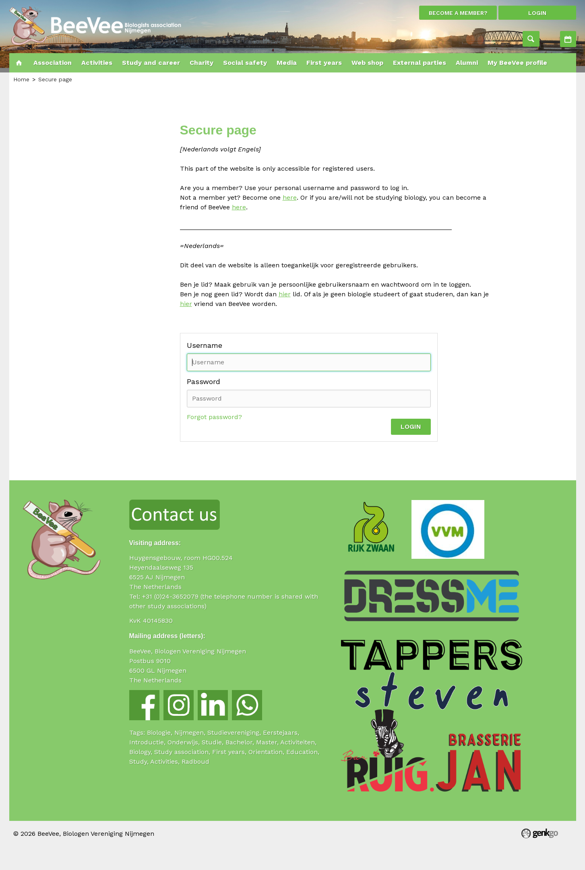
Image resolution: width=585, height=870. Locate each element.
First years (324, 62)
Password (203, 381)
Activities (568, 39)
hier (285, 294)
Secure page (55, 79)
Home (19, 62)
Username (204, 345)
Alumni (467, 62)
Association (52, 62)
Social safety (245, 62)
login (537, 13)
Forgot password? (214, 417)
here (290, 197)
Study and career (151, 62)
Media (287, 62)
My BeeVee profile (517, 62)
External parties (419, 62)
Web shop (367, 62)
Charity (201, 62)
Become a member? (458, 13)
